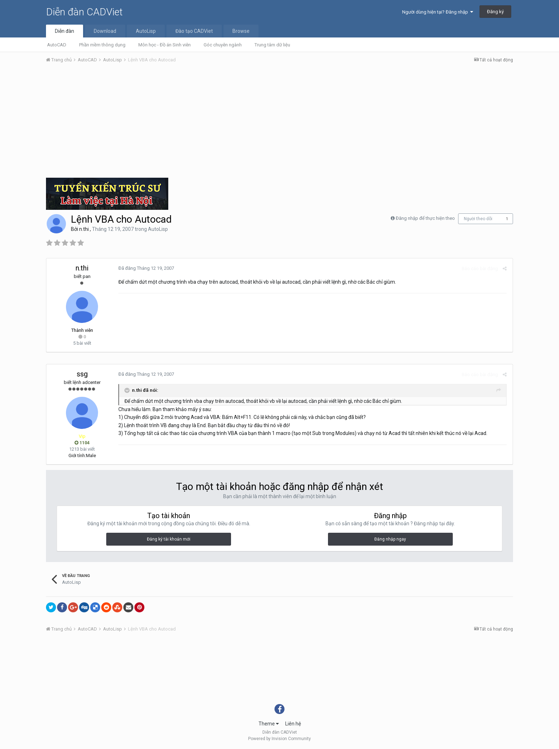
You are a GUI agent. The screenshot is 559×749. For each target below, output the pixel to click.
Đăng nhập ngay (390, 539)
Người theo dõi (478, 218)
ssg (82, 374)
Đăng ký (495, 11)
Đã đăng (145, 268)
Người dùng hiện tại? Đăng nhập (437, 12)
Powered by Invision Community (279, 738)
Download (105, 31)
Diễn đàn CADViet (84, 12)
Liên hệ (293, 724)
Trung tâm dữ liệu (272, 44)
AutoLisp (146, 31)
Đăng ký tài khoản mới (168, 539)
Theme (268, 724)
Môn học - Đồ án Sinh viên (164, 44)
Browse (241, 31)
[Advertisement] (279, 122)
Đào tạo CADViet (194, 31)
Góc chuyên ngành (223, 44)
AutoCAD (56, 44)
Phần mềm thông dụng (102, 44)
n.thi (84, 229)
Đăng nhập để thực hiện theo (425, 218)
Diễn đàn (64, 31)
